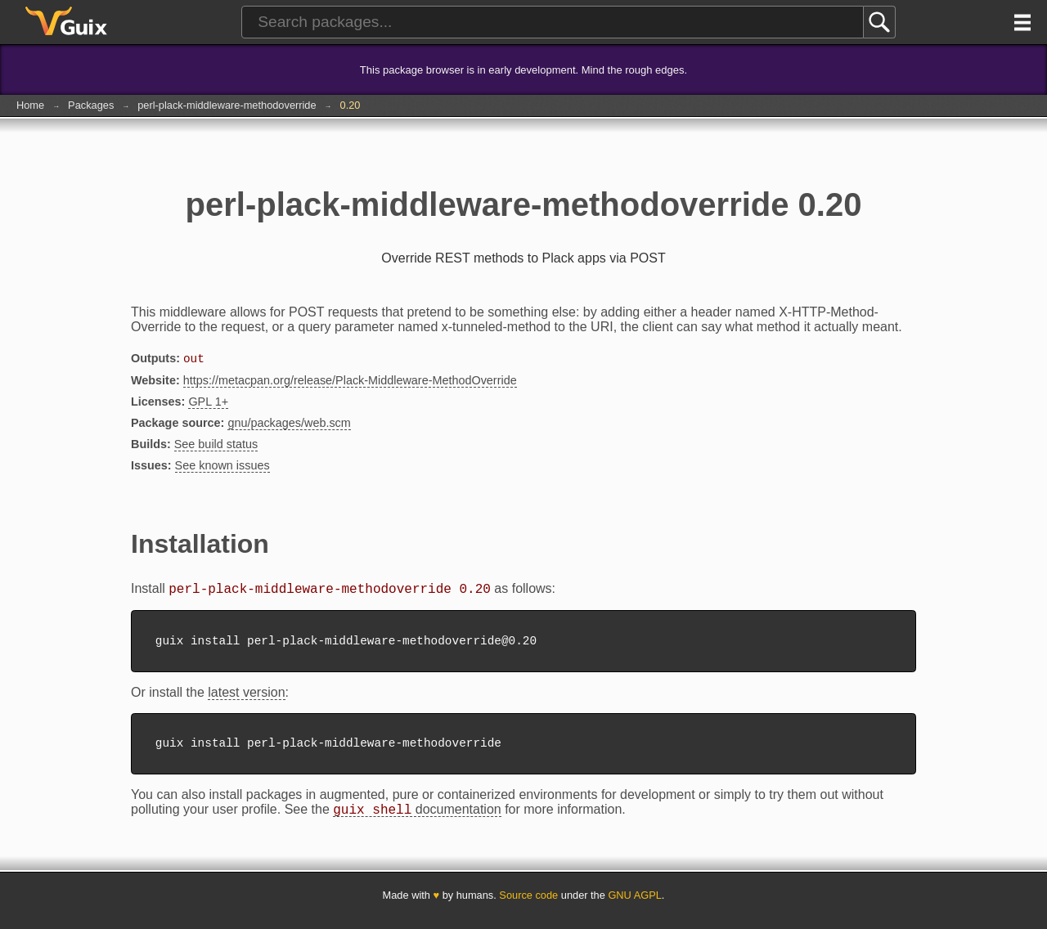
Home (30, 105)
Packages (91, 105)
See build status (216, 445)
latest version (246, 699)
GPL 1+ (208, 403)
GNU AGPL (634, 906)
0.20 (350, 105)
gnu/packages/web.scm (288, 424)
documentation (417, 821)
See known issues (222, 466)
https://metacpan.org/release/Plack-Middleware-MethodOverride (350, 381)
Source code (528, 906)
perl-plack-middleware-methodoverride (226, 105)
